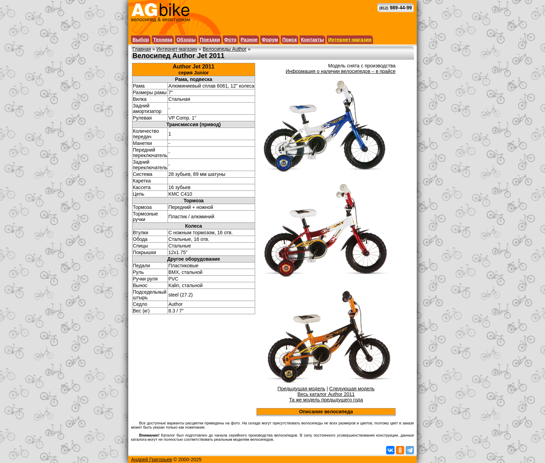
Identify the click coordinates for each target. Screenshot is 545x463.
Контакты (312, 39)
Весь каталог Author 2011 (326, 394)
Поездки (210, 39)
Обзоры (186, 39)
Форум (270, 39)
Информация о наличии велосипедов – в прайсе (341, 71)
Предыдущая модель (301, 388)
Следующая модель (351, 388)
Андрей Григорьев (151, 459)
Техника (162, 39)
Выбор (140, 39)
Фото (230, 39)
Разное (249, 39)
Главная (141, 49)
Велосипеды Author (224, 49)
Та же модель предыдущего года (326, 400)
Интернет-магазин (350, 39)
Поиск (289, 39)
